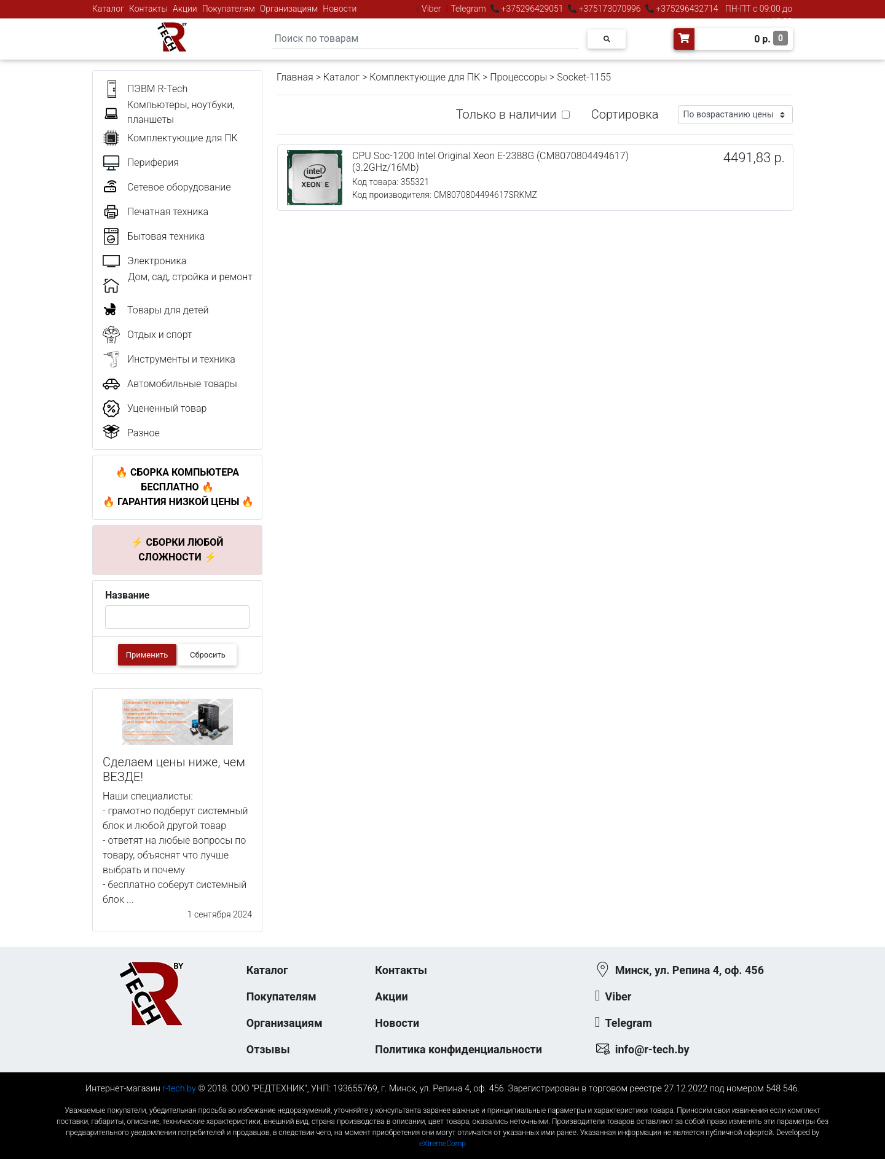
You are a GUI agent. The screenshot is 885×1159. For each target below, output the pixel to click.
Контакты (148, 9)
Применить (147, 654)
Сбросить (208, 654)
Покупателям (228, 9)
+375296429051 (532, 9)
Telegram (468, 9)
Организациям (289, 9)
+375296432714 (686, 9)
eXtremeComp (442, 1143)
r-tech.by (179, 1088)
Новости (339, 9)
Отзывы (268, 1049)
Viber (431, 9)
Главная (295, 77)
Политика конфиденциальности (458, 1049)
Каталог (108, 9)
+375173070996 (608, 9)
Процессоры (518, 77)
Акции (185, 9)
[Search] (425, 39)
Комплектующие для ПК (424, 77)
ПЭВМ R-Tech (157, 89)
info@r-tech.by (652, 1049)
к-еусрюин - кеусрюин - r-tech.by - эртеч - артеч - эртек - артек (442, 1100)
